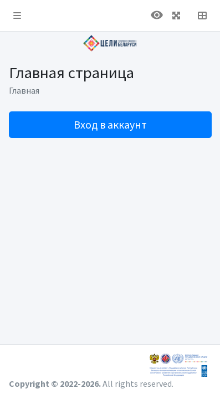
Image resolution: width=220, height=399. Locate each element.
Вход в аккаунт (110, 124)
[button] (17, 15)
